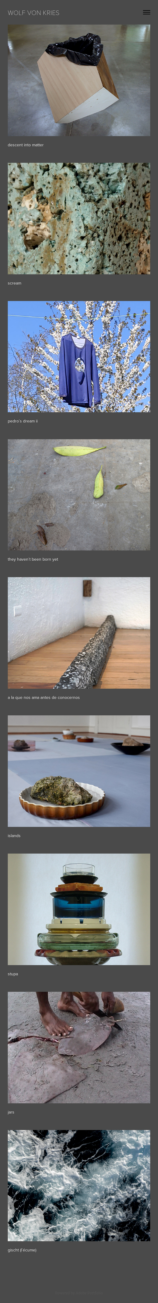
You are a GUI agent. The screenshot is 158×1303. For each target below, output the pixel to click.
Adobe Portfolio (89, 1293)
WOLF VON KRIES (34, 12)
